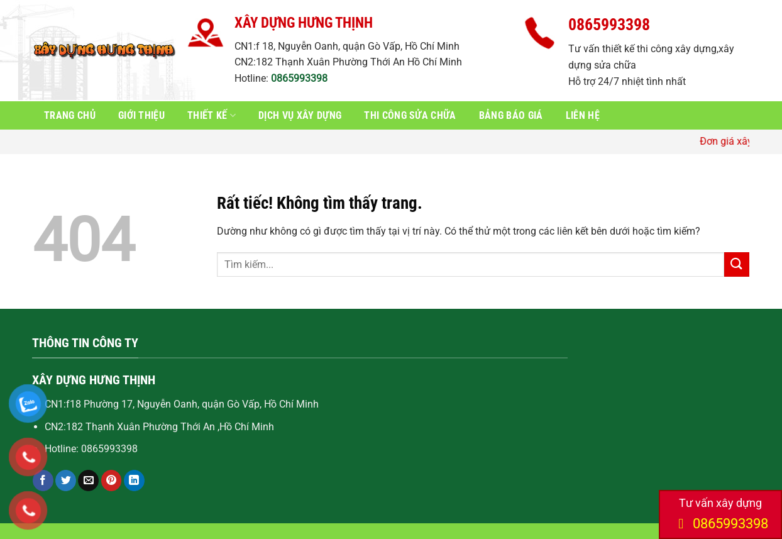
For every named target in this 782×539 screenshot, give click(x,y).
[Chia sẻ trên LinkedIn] (134, 480)
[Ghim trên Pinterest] (111, 480)
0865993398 (299, 78)
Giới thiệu (141, 115)
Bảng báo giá (511, 115)
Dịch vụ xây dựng (299, 115)
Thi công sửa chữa (410, 115)
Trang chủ (70, 115)
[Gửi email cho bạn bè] (88, 480)
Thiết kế (211, 115)
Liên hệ (583, 115)
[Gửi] (736, 264)
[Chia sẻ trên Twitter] (65, 480)
